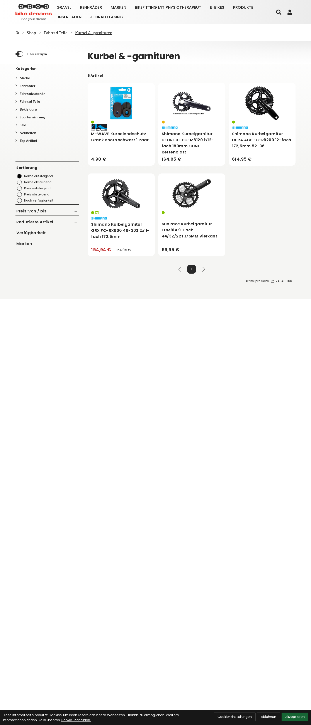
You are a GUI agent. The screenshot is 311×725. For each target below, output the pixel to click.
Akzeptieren (295, 716)
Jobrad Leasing (106, 17)
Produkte (243, 7)
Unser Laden (69, 17)
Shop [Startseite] (31, 32)
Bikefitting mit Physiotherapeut (168, 7)
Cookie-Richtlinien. (76, 720)
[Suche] (279, 12)
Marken (118, 7)
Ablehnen (268, 716)
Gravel (63, 7)
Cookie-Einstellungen (235, 716)
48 (283, 281)
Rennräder (91, 7)
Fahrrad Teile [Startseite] (55, 32)
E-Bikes (217, 7)
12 (272, 281)
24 (278, 281)
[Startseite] (17, 32)
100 (289, 281)
